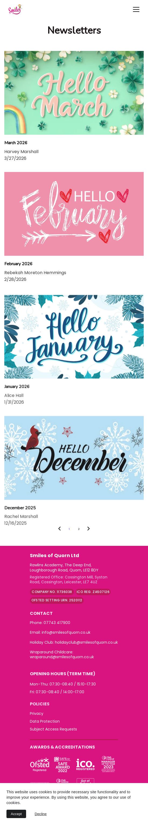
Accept (16, 814)
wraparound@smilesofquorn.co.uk (62, 657)
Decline (41, 814)
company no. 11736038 (52, 591)
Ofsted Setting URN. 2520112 (56, 600)
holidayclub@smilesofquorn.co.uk (86, 642)
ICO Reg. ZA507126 (93, 591)
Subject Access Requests (53, 729)
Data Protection (45, 721)
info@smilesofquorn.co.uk (66, 632)
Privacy (36, 713)
